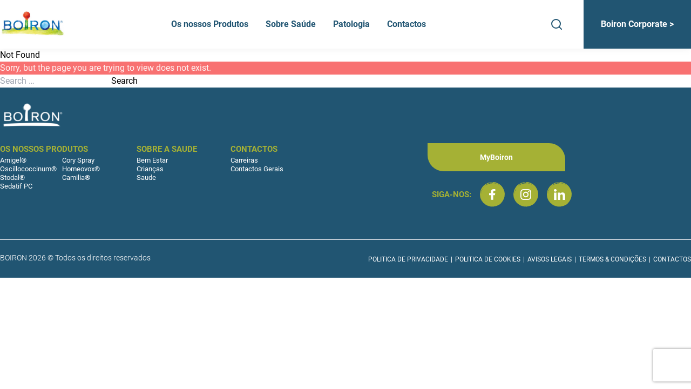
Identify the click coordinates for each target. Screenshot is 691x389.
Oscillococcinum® (28, 169)
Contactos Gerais (257, 169)
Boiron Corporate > (637, 24)
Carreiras (244, 160)
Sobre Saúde (291, 24)
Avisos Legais (549, 259)
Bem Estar (152, 160)
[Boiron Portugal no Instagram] (525, 194)
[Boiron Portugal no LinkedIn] (559, 194)
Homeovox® (81, 169)
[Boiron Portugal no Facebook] (492, 194)
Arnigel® (13, 160)
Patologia (351, 24)
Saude (146, 177)
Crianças (150, 169)
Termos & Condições (612, 259)
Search (124, 81)
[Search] (556, 24)
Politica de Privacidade (408, 259)
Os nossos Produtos (209, 24)
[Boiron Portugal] (33, 24)
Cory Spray (78, 160)
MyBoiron (496, 157)
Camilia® (76, 177)
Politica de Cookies (487, 259)
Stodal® (12, 177)
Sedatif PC (16, 186)
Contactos (406, 24)
